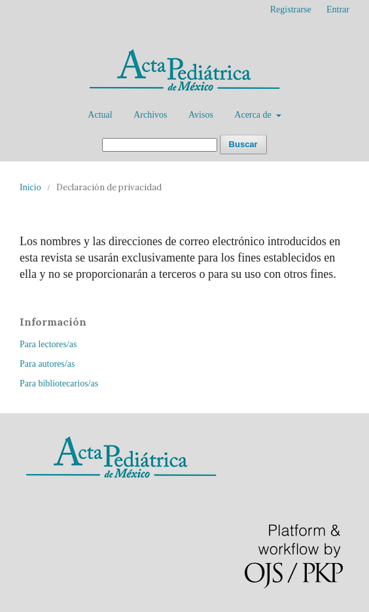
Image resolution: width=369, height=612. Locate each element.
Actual (100, 115)
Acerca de (253, 115)
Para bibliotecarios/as (59, 383)
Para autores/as (47, 364)
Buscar (243, 144)
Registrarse (290, 9)
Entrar (337, 9)
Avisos (200, 115)
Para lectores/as (48, 344)
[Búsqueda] (159, 145)
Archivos (150, 115)
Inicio (30, 187)
